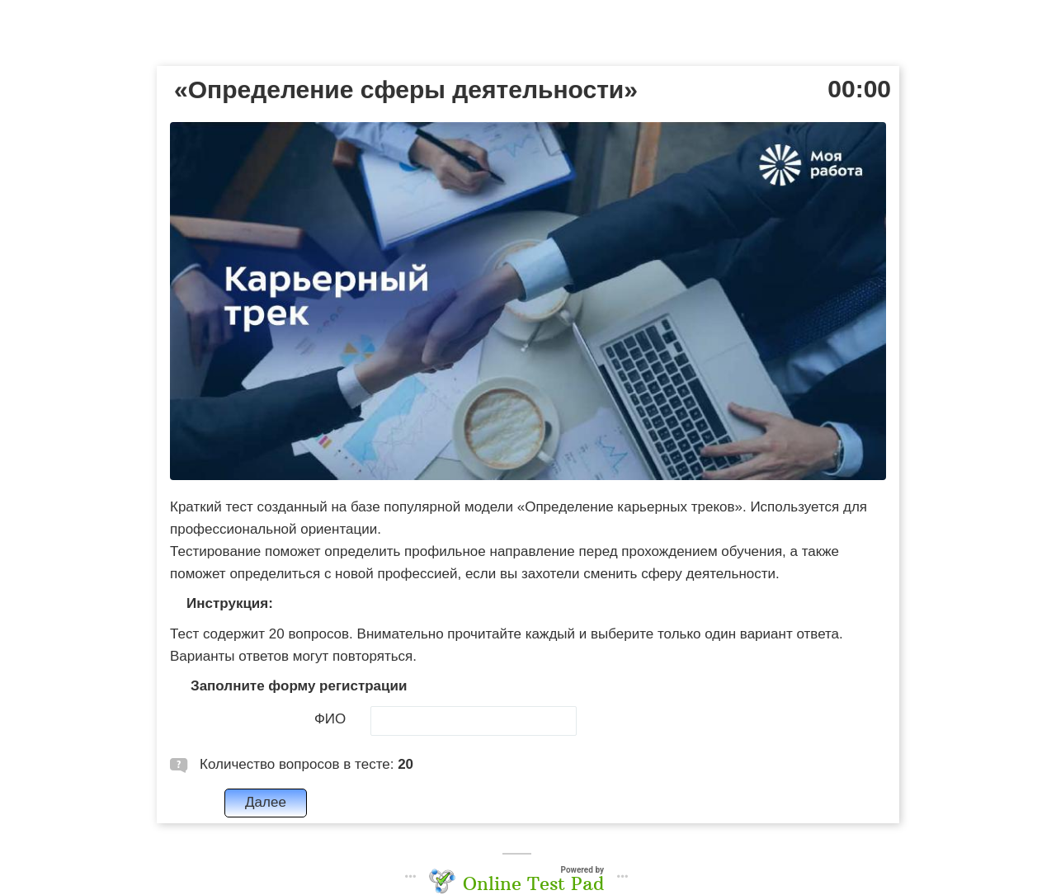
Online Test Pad (533, 883)
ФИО (330, 719)
